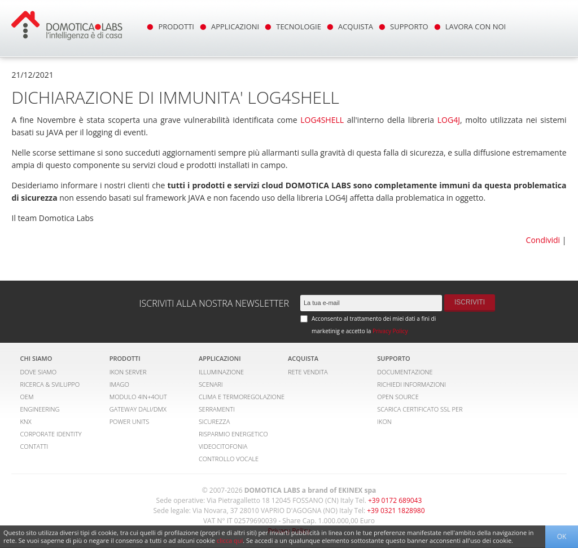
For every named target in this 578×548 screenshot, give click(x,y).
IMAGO (119, 384)
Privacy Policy (390, 331)
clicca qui (230, 540)
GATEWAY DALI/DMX (138, 409)
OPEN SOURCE (397, 396)
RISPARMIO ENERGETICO (233, 434)
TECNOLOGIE (298, 26)
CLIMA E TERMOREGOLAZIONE (241, 396)
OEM (26, 396)
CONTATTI (34, 446)
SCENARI (211, 384)
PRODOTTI (176, 26)
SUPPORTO (409, 26)
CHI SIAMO (36, 358)
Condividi (543, 240)
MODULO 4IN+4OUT (138, 396)
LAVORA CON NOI (475, 26)
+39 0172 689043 (395, 500)
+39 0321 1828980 (395, 510)
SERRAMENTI (217, 409)
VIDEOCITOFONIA (223, 446)
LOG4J (448, 119)
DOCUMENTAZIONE (404, 372)
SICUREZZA (214, 421)
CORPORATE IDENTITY (50, 434)
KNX (25, 421)
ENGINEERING (39, 409)
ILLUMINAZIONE (221, 372)
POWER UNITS (130, 421)
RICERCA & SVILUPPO (50, 384)
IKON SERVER (128, 372)
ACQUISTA (355, 26)
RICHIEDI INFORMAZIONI (411, 384)
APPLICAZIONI (235, 26)
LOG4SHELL (322, 119)
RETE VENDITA (308, 372)
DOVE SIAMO (38, 372)
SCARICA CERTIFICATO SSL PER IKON (419, 415)
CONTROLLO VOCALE (229, 458)
